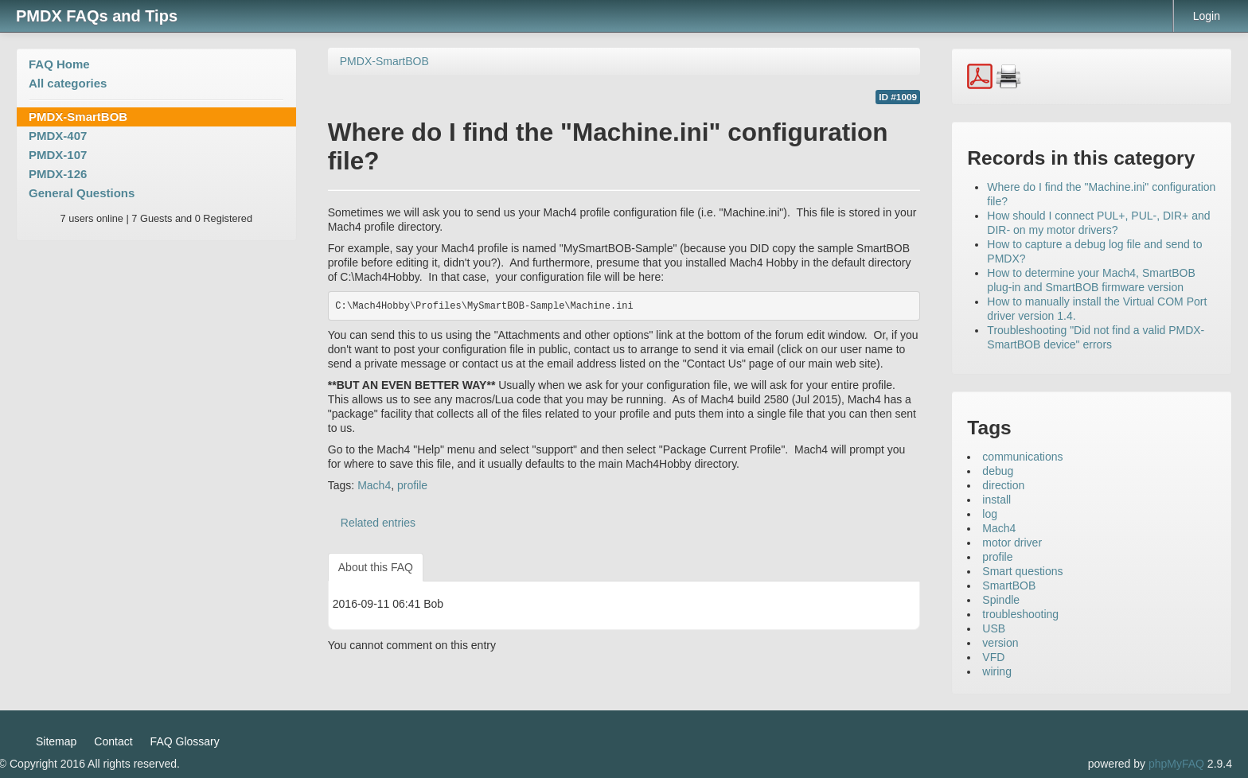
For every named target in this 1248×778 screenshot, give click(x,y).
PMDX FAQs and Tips (96, 16)
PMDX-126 (58, 174)
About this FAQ (375, 567)
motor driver (1012, 542)
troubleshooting (1020, 614)
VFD (993, 657)
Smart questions (1022, 571)
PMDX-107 (58, 154)
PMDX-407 (58, 135)
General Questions (82, 193)
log (989, 514)
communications (1022, 456)
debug (997, 471)
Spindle (1001, 599)
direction (1003, 485)
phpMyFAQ (1176, 763)
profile (412, 485)
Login (1206, 16)
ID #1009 (898, 97)
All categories (68, 83)
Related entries (378, 522)
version (1000, 642)
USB (993, 628)
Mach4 (374, 485)
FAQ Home (59, 64)
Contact (113, 741)
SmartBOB (1008, 585)
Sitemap (56, 741)
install (996, 499)
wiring (997, 671)
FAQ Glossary (185, 741)
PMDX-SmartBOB (78, 116)
